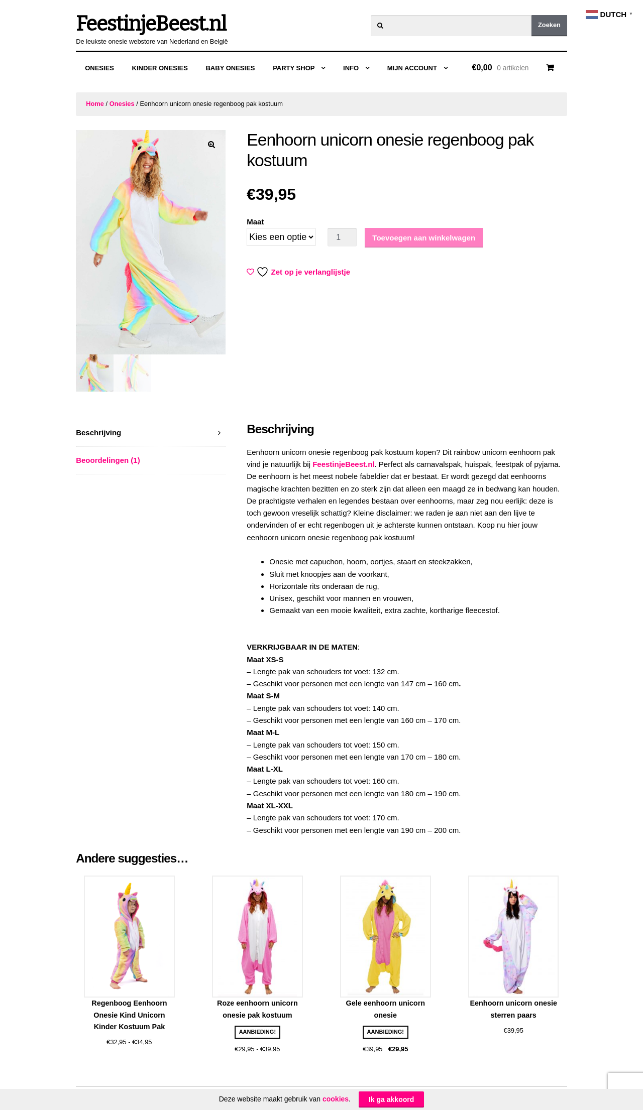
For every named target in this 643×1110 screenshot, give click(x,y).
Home (95, 103)
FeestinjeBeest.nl (151, 24)
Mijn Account (412, 68)
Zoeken (549, 25)
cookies (336, 1099)
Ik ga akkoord (391, 1099)
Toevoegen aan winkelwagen (423, 237)
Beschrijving (98, 432)
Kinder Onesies (160, 68)
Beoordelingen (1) (108, 460)
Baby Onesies (230, 68)
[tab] (151, 433)
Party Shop (293, 68)
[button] (211, 144)
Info (351, 68)
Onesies (99, 68)
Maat (255, 221)
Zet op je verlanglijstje (299, 272)
